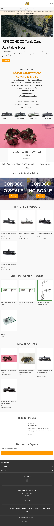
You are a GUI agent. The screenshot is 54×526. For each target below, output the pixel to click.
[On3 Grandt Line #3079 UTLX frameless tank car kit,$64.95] (27, 358)
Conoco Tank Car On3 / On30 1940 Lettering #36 (8, 234)
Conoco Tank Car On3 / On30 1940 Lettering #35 (8, 402)
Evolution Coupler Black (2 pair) (26, 303)
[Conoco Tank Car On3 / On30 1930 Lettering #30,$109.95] (45, 221)
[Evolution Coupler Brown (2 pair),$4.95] (9, 290)
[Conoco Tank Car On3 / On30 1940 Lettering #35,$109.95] (9, 389)
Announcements (33, 425)
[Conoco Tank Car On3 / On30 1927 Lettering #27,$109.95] (9, 252)
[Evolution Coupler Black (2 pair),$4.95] (27, 290)
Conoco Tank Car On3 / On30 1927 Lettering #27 (8, 265)
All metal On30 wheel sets (8, 370)
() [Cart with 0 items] (51, 3)
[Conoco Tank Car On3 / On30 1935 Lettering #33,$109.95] (27, 221)
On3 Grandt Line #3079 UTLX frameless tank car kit (26, 371)
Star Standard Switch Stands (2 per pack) (43, 303)
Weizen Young (29, 521)
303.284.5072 (28, 500)
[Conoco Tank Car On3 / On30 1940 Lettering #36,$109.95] (9, 221)
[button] (6, 60)
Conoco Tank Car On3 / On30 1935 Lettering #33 (26, 234)
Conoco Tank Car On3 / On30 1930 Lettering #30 (44, 234)
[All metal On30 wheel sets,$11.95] (9, 358)
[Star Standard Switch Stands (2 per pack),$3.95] (45, 290)
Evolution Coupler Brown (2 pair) (9, 303)
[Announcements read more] (31, 434)
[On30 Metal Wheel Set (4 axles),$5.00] (9, 320)
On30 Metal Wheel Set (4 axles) (7, 333)
